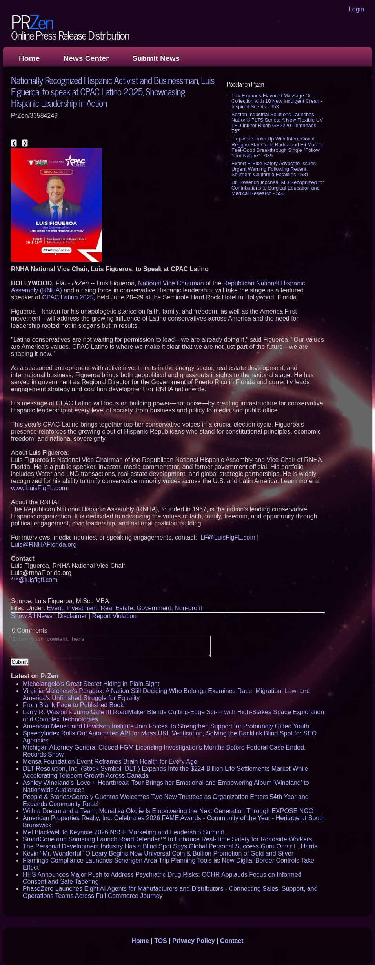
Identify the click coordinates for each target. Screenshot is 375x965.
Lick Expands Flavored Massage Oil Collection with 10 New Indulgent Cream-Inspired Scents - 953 (276, 101)
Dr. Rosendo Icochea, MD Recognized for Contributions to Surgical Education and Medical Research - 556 (277, 187)
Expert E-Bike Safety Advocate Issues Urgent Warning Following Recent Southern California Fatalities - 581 (273, 169)
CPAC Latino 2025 (67, 297)
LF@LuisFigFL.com (227, 537)
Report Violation (114, 616)
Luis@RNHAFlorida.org (43, 544)
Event (55, 608)
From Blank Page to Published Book (73, 705)
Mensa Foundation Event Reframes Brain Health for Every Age (110, 761)
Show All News (32, 616)
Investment (81, 608)
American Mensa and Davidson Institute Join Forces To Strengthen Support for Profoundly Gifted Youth (166, 726)
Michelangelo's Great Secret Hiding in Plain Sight (91, 683)
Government (154, 608)
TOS (160, 941)
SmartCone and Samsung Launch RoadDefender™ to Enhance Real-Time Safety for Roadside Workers (167, 839)
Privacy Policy (193, 941)
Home (29, 58)
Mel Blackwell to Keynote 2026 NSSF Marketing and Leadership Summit (123, 832)
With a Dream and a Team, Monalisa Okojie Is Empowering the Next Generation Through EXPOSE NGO (168, 811)
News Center (86, 58)
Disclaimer (72, 616)
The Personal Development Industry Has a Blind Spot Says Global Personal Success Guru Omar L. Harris (170, 846)
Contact (232, 941)
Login (356, 9)
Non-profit (188, 608)
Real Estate (117, 608)
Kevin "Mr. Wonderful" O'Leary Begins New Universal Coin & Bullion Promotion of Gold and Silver (158, 853)
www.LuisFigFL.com (39, 488)
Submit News (156, 58)
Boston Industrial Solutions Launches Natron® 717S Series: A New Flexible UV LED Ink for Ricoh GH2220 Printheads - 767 (277, 122)
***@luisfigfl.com (34, 579)
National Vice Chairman (171, 283)
